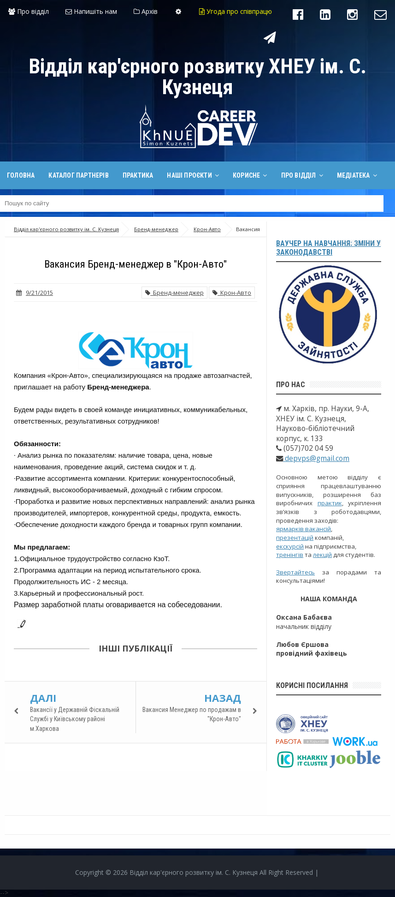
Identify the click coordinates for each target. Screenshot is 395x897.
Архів (146, 11)
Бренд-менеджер (174, 292)
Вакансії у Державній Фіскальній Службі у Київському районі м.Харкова (74, 719)
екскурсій (290, 546)
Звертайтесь (295, 572)
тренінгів (289, 554)
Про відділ (28, 11)
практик (330, 503)
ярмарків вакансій (303, 529)
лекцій (322, 554)
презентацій (294, 537)
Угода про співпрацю (235, 11)
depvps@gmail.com (316, 458)
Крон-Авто (231, 292)
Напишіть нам (91, 11)
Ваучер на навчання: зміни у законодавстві (328, 248)
